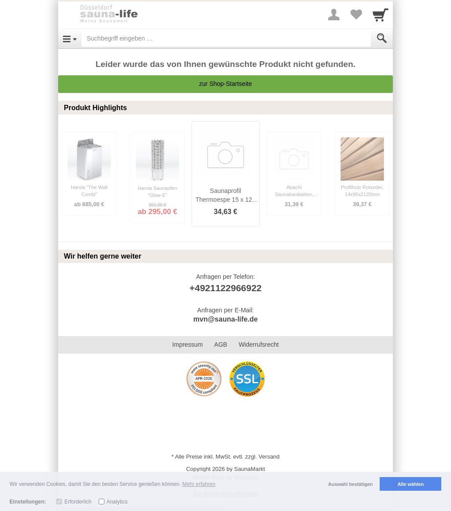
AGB (220, 344)
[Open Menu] (69, 38)
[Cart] (380, 14)
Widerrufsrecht (259, 344)
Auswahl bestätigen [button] (350, 484)
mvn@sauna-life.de (225, 319)
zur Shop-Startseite (225, 83)
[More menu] (334, 14)
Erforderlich (77, 502)
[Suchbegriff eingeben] (226, 38)
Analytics (117, 502)
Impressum (187, 344)
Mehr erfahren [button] (198, 484)
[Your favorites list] (356, 14)
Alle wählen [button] (411, 484)
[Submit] (382, 38)
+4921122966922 (225, 288)
